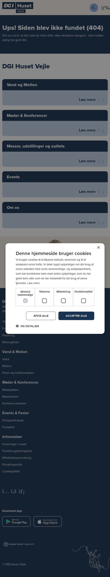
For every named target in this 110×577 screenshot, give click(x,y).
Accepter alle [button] (76, 316)
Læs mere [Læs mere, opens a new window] (33, 283)
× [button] (98, 247)
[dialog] (55, 288)
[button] (27, 326)
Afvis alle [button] (41, 316)
